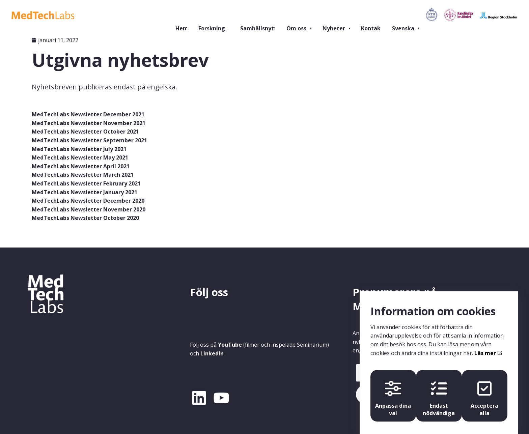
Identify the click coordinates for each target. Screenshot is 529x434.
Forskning (181, 15)
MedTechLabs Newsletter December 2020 (88, 200)
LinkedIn (212, 353)
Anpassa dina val (392, 390)
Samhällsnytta (231, 15)
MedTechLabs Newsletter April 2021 (81, 166)
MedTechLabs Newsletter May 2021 (80, 157)
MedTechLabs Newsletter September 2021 (89, 140)
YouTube (230, 344)
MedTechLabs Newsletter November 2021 (88, 123)
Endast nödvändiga (439, 390)
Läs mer (488, 343)
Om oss (269, 15)
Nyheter (307, 15)
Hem (152, 15)
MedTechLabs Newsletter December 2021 (88, 114)
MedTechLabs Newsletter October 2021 (85, 131)
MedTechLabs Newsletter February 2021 (86, 183)
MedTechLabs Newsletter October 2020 (85, 218)
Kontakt (346, 15)
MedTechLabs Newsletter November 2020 (88, 209)
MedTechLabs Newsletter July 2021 (79, 149)
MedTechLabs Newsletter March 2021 (83, 174)
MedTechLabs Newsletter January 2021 (84, 192)
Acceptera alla (486, 390)
